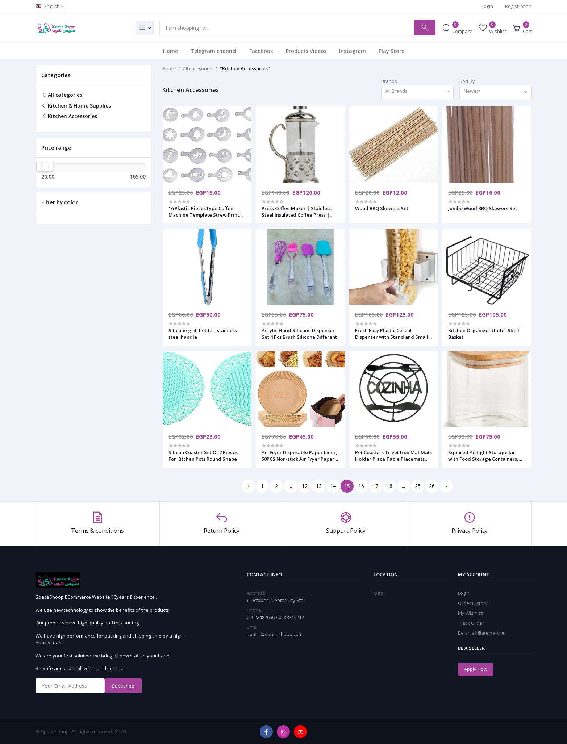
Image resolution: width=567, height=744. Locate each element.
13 (319, 485)
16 (361, 485)
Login (487, 6)
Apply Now (475, 669)
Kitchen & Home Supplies (76, 105)
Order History (473, 603)
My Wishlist (470, 613)
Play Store (391, 50)
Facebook (261, 50)
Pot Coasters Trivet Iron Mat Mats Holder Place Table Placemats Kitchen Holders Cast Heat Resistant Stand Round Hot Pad (393, 455)
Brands (389, 81)
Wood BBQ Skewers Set (381, 208)
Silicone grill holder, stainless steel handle (202, 333)
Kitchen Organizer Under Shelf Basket (484, 333)
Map (378, 593)
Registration (518, 6)
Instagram (352, 50)
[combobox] (417, 92)
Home (170, 50)
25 (418, 485)
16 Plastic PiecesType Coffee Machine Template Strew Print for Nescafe (203, 211)
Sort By (467, 81)
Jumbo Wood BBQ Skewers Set (482, 208)
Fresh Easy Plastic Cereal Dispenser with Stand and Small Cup (391, 333)
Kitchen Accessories (69, 116)
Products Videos (306, 50)
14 (333, 485)
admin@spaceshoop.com (275, 634)
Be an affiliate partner (482, 633)
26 (432, 485)
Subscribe (123, 685)
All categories (61, 94)
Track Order (471, 623)
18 (389, 485)
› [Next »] (446, 485)
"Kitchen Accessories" (245, 68)
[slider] (47, 167)
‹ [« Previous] (248, 485)
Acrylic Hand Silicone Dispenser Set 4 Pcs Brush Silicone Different (299, 333)
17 (375, 485)
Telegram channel (214, 50)
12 (305, 485)
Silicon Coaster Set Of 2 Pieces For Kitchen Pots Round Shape (203, 455)
